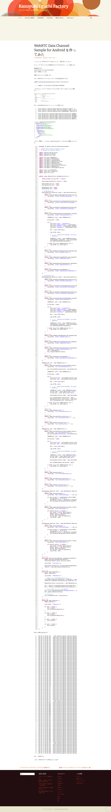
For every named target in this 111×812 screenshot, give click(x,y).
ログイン (78, 776)
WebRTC (50, 57)
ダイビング (60, 789)
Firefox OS (60, 778)
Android (46, 57)
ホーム (20, 18)
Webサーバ (60, 787)
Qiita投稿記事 (40, 18)
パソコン (60, 791)
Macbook (60, 781)
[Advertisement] (55, 30)
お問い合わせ (70, 18)
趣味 (59, 798)
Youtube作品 (49, 18)
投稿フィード (79, 778)
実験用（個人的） (60, 18)
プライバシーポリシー (48, 809)
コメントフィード (80, 781)
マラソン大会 (61, 794)
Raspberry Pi (60, 783)
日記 (54, 57)
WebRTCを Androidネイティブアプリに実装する (34, 767)
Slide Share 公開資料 (29, 18)
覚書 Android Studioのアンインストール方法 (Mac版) (75, 767)
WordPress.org (79, 783)
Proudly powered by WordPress (61, 809)
